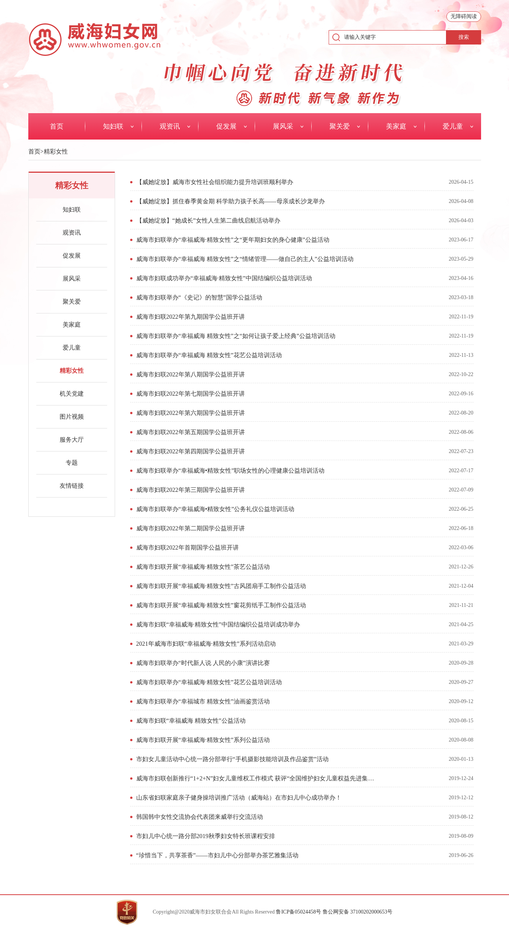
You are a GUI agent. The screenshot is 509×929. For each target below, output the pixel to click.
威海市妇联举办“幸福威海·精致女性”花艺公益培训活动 (209, 682)
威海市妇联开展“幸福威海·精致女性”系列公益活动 (203, 740)
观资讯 (72, 232)
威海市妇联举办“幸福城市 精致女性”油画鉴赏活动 (203, 701)
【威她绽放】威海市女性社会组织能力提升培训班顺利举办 (214, 182)
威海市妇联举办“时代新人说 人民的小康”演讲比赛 (203, 663)
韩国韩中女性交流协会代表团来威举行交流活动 (199, 817)
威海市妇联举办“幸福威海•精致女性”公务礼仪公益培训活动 (215, 509)
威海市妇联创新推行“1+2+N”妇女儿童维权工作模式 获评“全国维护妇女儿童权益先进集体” (256, 778)
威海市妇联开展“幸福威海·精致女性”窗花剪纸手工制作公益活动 (221, 605)
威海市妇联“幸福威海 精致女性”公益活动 (191, 720)
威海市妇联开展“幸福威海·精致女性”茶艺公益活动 (203, 567)
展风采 (72, 278)
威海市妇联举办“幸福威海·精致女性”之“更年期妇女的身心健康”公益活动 (232, 239)
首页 (34, 151)
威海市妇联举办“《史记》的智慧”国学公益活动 (199, 297)
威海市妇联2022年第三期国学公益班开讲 (190, 490)
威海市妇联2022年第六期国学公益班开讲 (190, 413)
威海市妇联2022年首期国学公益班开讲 (187, 547)
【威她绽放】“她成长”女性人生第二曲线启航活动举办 (208, 220)
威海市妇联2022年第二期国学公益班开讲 (190, 528)
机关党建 (72, 393)
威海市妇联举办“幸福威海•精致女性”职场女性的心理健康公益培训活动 (230, 470)
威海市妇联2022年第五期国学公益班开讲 (190, 432)
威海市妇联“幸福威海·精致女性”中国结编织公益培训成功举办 (218, 624)
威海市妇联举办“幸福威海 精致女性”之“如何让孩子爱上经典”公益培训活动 (235, 336)
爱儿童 (72, 347)
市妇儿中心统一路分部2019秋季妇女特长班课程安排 (205, 836)
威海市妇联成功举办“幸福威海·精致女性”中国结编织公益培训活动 (224, 278)
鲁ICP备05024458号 (298, 912)
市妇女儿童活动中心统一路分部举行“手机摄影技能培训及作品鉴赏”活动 (232, 759)
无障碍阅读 (464, 16)
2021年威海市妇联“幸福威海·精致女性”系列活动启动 (206, 643)
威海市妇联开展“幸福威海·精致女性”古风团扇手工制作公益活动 (221, 586)
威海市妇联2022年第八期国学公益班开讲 (190, 374)
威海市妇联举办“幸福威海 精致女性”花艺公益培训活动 (209, 355)
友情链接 (72, 485)
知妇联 (72, 209)
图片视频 (72, 416)
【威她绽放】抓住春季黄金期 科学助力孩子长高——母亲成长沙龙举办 (230, 201)
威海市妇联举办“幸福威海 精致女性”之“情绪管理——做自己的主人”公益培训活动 (245, 259)
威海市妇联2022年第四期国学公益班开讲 (190, 451)
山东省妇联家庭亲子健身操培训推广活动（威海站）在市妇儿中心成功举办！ (238, 797)
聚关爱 (72, 301)
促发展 (72, 255)
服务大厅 (72, 439)
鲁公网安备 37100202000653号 (358, 912)
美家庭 (72, 324)
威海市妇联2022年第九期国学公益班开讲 (190, 316)
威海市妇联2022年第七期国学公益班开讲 (190, 393)
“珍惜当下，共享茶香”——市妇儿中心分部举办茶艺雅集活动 (217, 855)
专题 (72, 462)
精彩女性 (56, 151)
